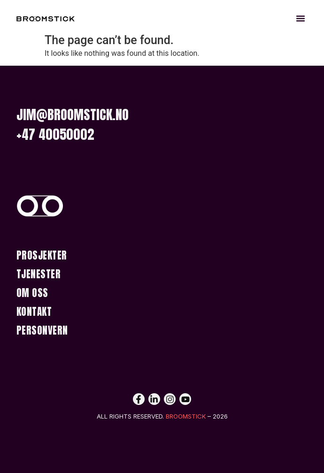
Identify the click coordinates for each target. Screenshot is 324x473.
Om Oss (32, 292)
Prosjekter (41, 255)
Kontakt (34, 311)
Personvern (42, 330)
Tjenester (38, 274)
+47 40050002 (55, 134)
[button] (300, 18)
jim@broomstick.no (72, 114)
